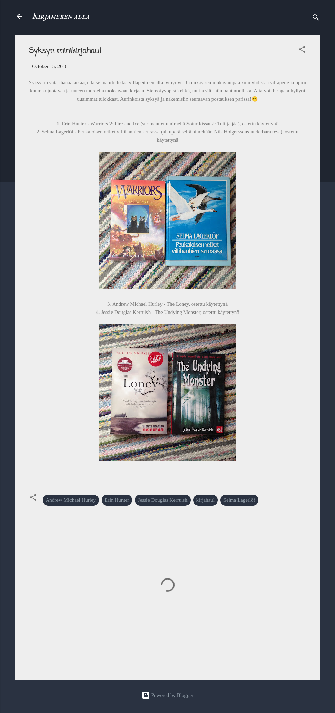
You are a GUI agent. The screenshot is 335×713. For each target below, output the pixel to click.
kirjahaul (205, 500)
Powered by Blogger (167, 695)
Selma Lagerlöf (239, 500)
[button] (302, 50)
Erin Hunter (117, 500)
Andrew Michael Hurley (71, 500)
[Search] (316, 18)
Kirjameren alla (61, 16)
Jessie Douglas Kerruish (163, 500)
